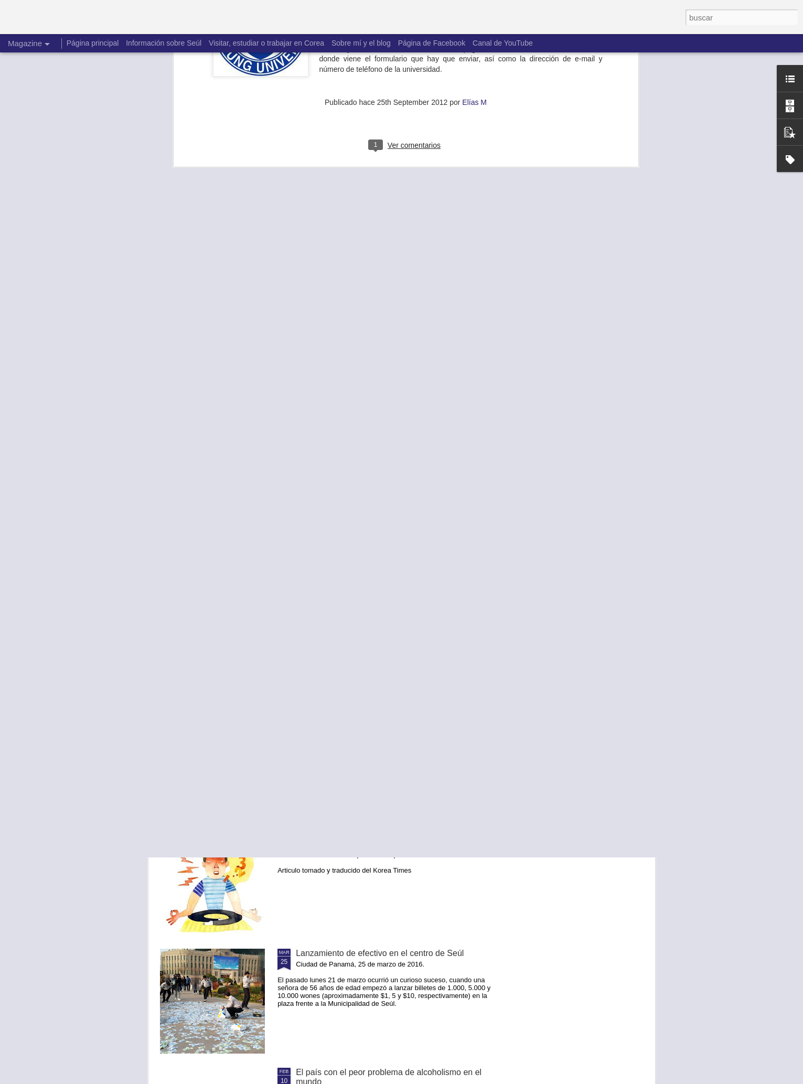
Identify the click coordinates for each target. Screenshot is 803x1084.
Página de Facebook (431, 43)
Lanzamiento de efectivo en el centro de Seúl (380, 953)
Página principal (93, 43)
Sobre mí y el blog (361, 43)
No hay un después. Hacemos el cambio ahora (383, 596)
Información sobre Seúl (163, 43)
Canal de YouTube (503, 43)
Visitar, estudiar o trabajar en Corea (266, 43)
